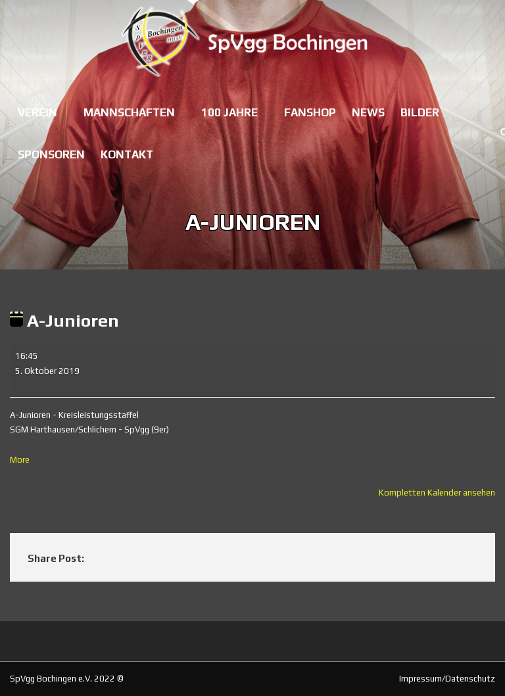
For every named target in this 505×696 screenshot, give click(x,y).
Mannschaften (129, 112)
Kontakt (127, 154)
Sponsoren (51, 154)
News (368, 112)
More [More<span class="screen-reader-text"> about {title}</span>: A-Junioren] (20, 460)
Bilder (419, 112)
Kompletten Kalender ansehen (437, 493)
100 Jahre (229, 112)
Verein (37, 112)
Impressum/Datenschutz (447, 679)
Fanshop (310, 112)
